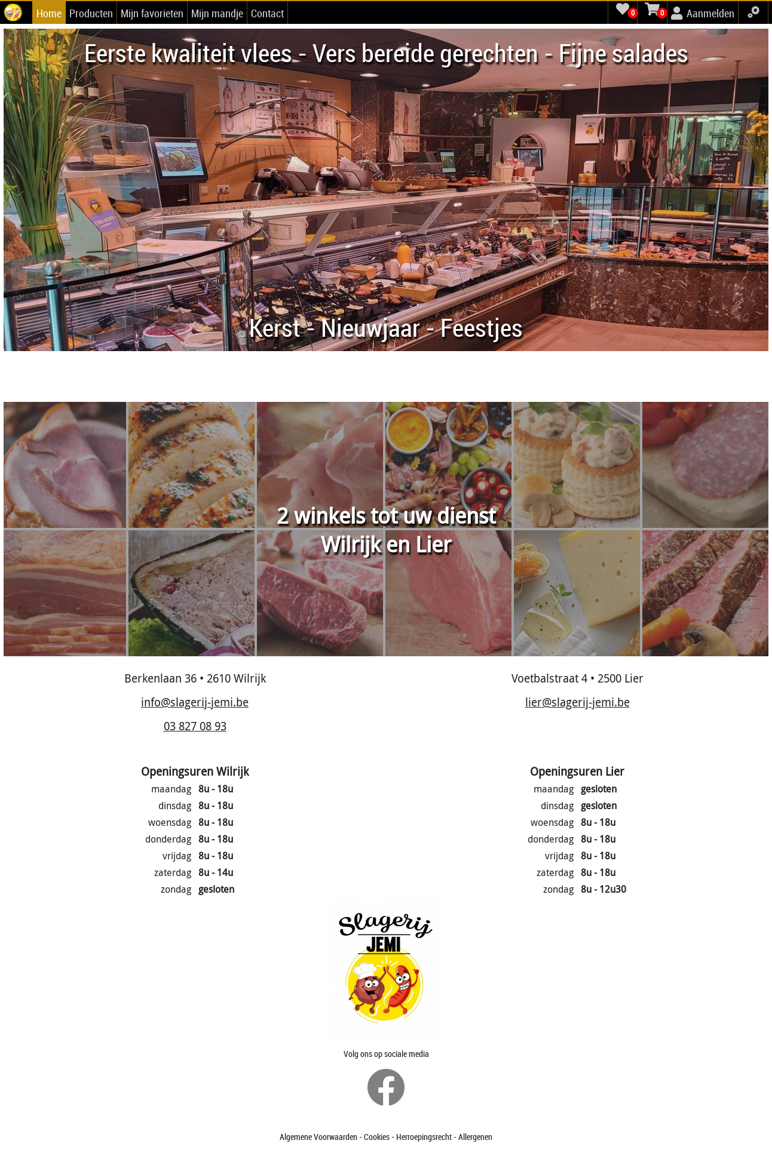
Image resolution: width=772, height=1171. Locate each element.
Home (49, 13)
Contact (267, 13)
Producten (91, 13)
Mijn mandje (217, 13)
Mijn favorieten (152, 13)
